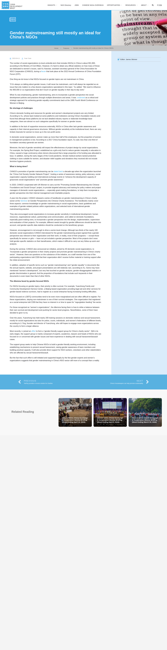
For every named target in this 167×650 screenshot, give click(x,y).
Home (56, 48)
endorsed (81, 98)
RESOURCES (130, 5)
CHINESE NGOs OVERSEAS (93, 5)
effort (33, 331)
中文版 (159, 5)
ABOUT (144, 5)
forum (43, 71)
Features (66, 48)
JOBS (76, 5)
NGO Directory (66, 5)
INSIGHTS (51, 5)
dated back (58, 171)
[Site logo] (12, 5)
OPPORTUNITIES (113, 5)
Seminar (23, 201)
